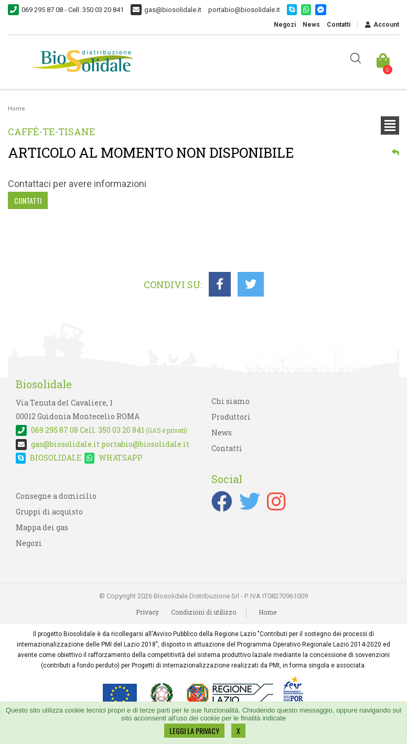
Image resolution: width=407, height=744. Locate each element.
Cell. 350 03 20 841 (101, 430)
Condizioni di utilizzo (203, 612)
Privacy (147, 612)
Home (16, 108)
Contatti (338, 24)
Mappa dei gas (42, 527)
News (311, 24)
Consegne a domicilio (56, 496)
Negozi (285, 24)
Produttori (231, 417)
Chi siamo (230, 401)
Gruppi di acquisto (49, 512)
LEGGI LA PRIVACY (194, 730)
